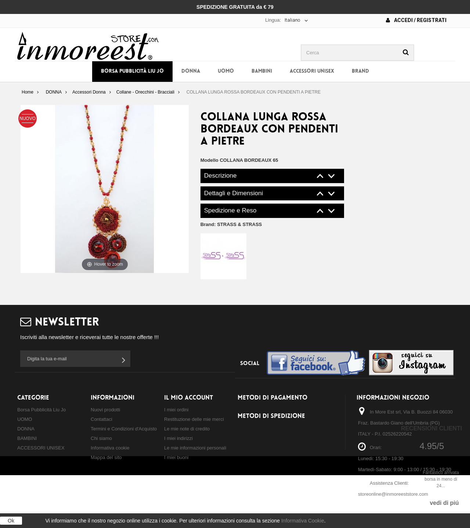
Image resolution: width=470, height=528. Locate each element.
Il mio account (188, 398)
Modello (209, 160)
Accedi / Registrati (416, 20)
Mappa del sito (106, 457)
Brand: (231, 224)
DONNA (190, 71)
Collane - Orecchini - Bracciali (145, 92)
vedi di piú (444, 503)
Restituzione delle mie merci (194, 419)
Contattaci (101, 419)
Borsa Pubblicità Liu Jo (132, 71)
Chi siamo (101, 438)
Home (27, 92)
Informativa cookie (110, 448)
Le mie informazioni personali (195, 448)
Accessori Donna (89, 92)
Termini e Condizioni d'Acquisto (124, 428)
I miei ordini (176, 409)
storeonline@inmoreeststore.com (393, 494)
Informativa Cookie (302, 521)
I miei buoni (176, 457)
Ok (11, 521)
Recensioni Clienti (431, 428)
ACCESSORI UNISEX (312, 71)
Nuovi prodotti (105, 409)
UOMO (226, 71)
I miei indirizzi (178, 438)
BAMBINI (262, 71)
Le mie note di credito (187, 428)
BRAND (360, 71)
